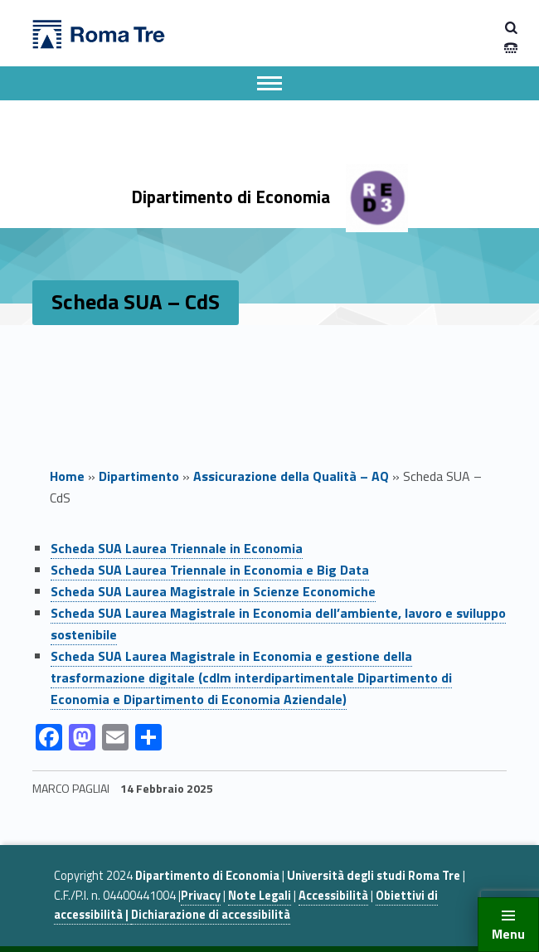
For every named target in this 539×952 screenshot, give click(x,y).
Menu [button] (508, 934)
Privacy (201, 895)
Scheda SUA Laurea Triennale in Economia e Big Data (210, 570)
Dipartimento (139, 476)
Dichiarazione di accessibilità (210, 915)
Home (67, 476)
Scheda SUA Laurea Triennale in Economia (177, 548)
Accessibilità (333, 895)
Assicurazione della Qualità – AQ (291, 476)
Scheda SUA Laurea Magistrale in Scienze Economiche (213, 591)
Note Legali (259, 895)
